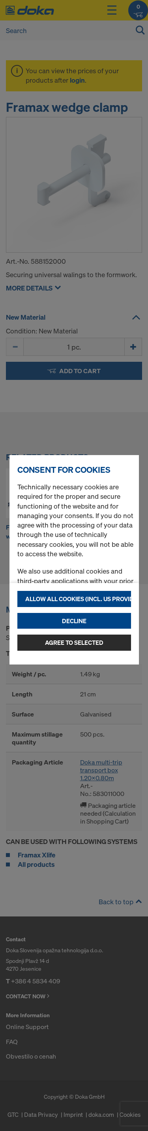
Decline (74, 621)
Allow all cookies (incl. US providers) (78, 599)
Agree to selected (74, 642)
